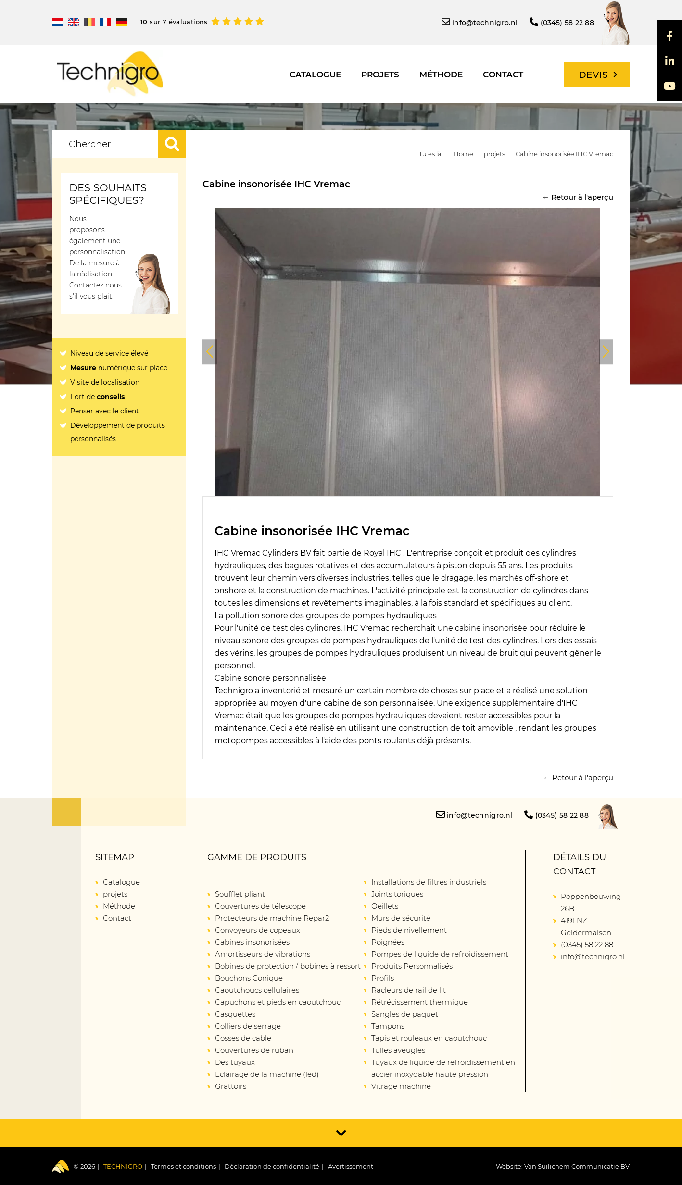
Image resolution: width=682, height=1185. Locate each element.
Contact (503, 74)
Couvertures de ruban (254, 1050)
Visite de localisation (104, 382)
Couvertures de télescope (260, 906)
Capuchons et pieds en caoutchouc (278, 1002)
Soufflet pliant (240, 893)
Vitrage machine (401, 1086)
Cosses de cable (243, 1038)
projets (380, 74)
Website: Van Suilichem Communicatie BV (563, 1166)
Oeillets (384, 906)
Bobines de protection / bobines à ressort (288, 966)
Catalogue (315, 74)
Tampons (387, 1026)
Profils (382, 978)
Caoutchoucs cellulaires (257, 990)
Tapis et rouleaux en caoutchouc (429, 1038)
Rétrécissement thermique (419, 1002)
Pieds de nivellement (409, 930)
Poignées (387, 942)
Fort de (97, 396)
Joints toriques (397, 893)
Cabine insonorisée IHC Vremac (564, 154)
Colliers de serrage (248, 1026)
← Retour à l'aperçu (577, 196)
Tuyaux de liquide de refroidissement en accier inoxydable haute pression (443, 1068)
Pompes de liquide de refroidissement (439, 954)
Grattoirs (230, 1086)
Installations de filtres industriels (428, 881)
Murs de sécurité (400, 918)
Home (463, 154)
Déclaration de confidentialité (272, 1166)
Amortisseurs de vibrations (262, 954)
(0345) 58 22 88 (562, 21)
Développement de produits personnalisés (117, 432)
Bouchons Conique (249, 978)
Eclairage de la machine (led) (267, 1074)
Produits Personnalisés (412, 966)
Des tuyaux (235, 1062)
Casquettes (235, 1014)
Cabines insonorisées (252, 942)
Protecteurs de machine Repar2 (272, 918)
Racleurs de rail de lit (408, 990)
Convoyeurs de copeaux (257, 930)
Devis (598, 74)
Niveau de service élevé (109, 353)
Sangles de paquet (404, 1014)
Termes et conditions (183, 1166)
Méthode (441, 74)
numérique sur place (118, 367)
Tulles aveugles (398, 1050)
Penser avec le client (104, 411)
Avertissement (350, 1166)
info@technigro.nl (480, 21)
